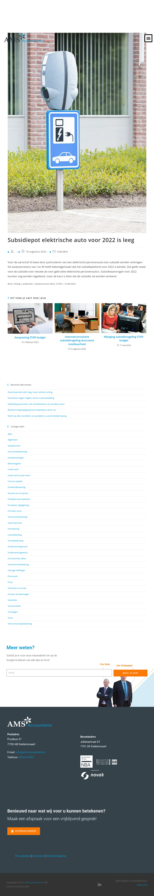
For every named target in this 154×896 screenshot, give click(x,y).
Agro (10, 433)
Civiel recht (13, 469)
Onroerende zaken (17, 558)
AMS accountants (34, 882)
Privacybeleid (23, 856)
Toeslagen (13, 611)
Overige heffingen (16, 570)
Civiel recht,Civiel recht (19, 475)
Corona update (15, 481)
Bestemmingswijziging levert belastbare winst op (32, 409)
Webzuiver (142, 885)
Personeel (12, 576)
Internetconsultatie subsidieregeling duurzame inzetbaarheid (77, 340)
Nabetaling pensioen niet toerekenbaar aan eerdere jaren (36, 403)
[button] (148, 38)
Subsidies (62, 251)
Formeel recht (15, 510)
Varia (10, 617)
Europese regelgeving (18, 505)
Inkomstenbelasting (17, 516)
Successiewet (14, 605)
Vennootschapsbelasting (20, 623)
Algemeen (12, 439)
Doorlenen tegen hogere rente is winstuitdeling (31, 397)
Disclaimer (38, 856)
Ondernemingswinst (18, 552)
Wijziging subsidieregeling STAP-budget (124, 338)
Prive (10, 582)
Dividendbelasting (16, 487)
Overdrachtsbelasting (18, 564)
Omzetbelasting (15, 540)
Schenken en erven (17, 588)
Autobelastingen (16, 457)
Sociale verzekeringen (18, 594)
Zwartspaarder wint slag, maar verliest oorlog (30, 392)
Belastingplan (14, 463)
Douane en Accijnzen (18, 493)
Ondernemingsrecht (18, 546)
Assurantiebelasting (17, 451)
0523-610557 (26, 757)
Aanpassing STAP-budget (30, 337)
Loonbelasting (15, 534)
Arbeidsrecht (14, 445)
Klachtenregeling (56, 856)
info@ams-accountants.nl (31, 752)
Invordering (13, 528)
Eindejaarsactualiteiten (19, 499)
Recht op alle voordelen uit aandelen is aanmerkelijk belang (37, 415)
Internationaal (15, 522)
